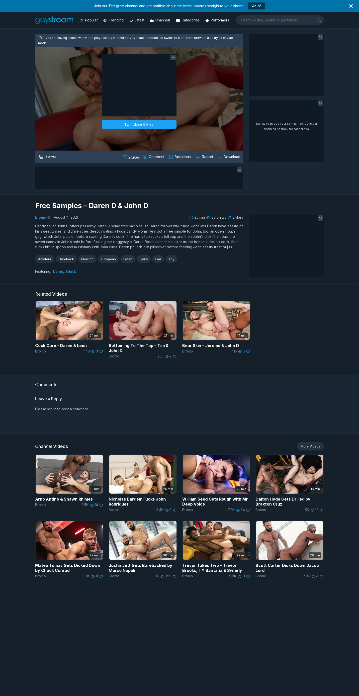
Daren (58, 271)
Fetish (127, 259)
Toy (171, 259)
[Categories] (188, 20)
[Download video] (229, 157)
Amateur (44, 259)
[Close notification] (351, 6)
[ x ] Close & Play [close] (139, 124)
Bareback (66, 259)
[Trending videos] (114, 20)
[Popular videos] (89, 20)
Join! (256, 6)
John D (71, 271)
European (108, 259)
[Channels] (161, 20)
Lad (158, 259)
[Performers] (217, 20)
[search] (319, 19)
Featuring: (43, 271)
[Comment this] (154, 157)
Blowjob (87, 259)
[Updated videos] (137, 20)
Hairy (144, 259)
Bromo (40, 217)
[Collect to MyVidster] (181, 157)
